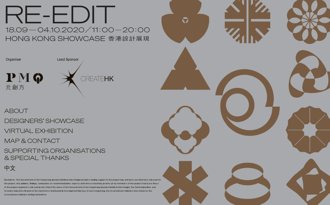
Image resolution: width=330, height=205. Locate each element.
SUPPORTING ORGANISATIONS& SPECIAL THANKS (55, 154)
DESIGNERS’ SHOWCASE (44, 121)
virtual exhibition (38, 131)
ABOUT (16, 111)
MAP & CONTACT (32, 141)
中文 (10, 168)
